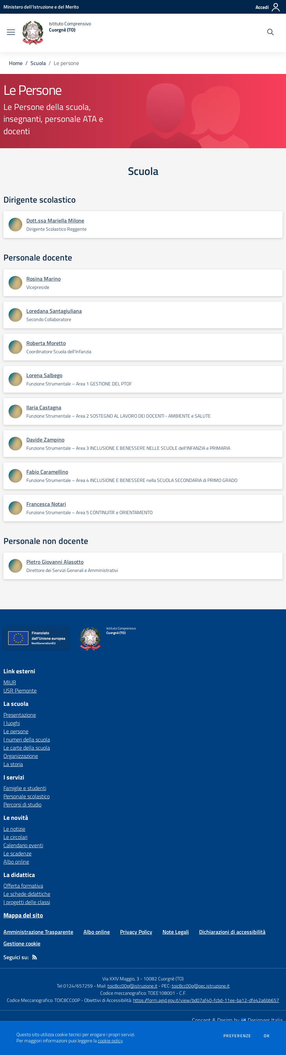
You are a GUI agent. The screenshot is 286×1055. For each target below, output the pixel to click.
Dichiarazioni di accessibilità (232, 932)
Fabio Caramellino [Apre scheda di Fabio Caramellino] (47, 472)
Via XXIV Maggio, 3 (120, 978)
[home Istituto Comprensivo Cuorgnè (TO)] (56, 33)
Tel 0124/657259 (75, 985)
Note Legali (175, 932)
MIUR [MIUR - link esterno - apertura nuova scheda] (9, 682)
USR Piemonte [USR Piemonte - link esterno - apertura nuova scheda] (20, 690)
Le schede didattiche (26, 894)
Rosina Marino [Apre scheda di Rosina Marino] (43, 279)
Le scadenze (17, 853)
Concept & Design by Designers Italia (237, 1020)
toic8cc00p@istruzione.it (132, 985)
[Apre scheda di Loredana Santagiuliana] (15, 315)
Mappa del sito (23, 915)
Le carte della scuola (26, 747)
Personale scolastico (26, 796)
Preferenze (237, 1036)
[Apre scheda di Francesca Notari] (15, 508)
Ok (267, 1036)
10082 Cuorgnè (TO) (163, 978)
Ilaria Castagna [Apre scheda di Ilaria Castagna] (43, 407)
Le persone (15, 731)
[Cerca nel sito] (270, 32)
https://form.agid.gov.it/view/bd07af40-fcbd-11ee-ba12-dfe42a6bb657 (206, 1000)
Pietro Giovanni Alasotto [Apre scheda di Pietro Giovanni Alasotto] (54, 562)
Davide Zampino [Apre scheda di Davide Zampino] (45, 439)
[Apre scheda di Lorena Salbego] (15, 379)
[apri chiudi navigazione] (11, 33)
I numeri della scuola (26, 739)
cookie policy (110, 1040)
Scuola (38, 63)
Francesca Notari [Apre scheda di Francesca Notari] (46, 504)
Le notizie (14, 829)
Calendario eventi (23, 845)
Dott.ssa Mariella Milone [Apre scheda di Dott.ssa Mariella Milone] (55, 220)
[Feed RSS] (34, 957)
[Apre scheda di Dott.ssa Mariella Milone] (15, 224)
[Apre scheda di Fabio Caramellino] (15, 476)
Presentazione (19, 715)
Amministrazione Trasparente (38, 932)
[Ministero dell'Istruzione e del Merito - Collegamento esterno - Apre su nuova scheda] (41, 6)
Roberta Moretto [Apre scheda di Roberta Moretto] (46, 343)
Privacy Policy (136, 932)
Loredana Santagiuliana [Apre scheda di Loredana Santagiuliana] (54, 311)
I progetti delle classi (26, 902)
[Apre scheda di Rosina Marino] (15, 283)
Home (16, 63)
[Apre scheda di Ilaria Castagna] (15, 411)
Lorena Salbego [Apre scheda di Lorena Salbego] (44, 375)
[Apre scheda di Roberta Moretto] (15, 347)
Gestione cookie (21, 943)
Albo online (16, 861)
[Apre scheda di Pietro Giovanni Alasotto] (15, 566)
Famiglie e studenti (24, 788)
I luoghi (11, 723)
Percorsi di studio (22, 804)
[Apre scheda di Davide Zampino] (15, 443)
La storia (13, 764)
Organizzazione (20, 756)
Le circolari (15, 837)
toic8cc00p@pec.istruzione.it (201, 985)
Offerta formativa (23, 885)
